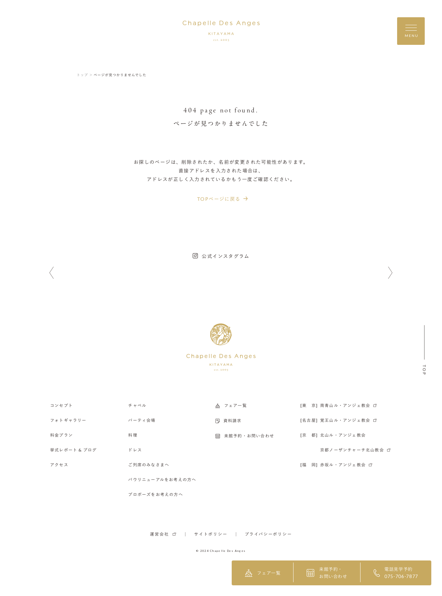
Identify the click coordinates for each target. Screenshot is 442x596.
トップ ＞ (85, 75)
